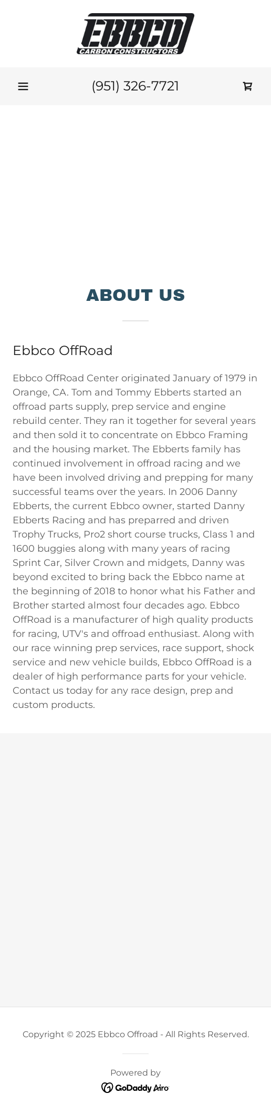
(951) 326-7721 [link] (135, 86)
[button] (23, 86)
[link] (135, 34)
